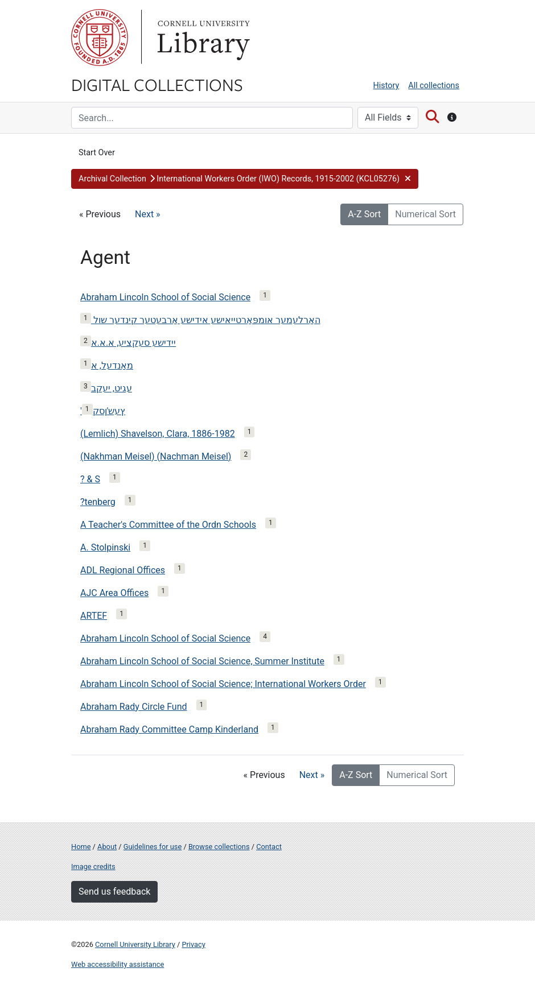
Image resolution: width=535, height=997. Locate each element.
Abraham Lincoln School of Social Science (165, 297)
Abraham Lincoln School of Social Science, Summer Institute (202, 661)
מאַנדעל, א (112, 365)
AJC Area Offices (114, 593)
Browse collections (219, 846)
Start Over (97, 153)
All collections (433, 85)
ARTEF (93, 615)
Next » (147, 214)
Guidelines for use (153, 846)
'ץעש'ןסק (102, 411)
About (107, 846)
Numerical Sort (425, 214)
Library (202, 37)
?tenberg (98, 502)
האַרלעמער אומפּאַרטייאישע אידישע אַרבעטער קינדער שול (205, 320)
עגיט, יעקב (111, 388)
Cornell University (99, 37)
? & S (90, 479)
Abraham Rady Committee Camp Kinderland (169, 729)
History (386, 85)
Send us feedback (114, 891)
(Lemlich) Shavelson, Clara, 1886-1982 (157, 433)
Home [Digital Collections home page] (80, 846)
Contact (269, 846)
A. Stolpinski (105, 547)
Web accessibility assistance (117, 964)
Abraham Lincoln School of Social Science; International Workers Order (223, 684)
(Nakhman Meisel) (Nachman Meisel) (155, 456)
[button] (244, 179)
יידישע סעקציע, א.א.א (133, 342)
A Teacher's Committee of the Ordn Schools (168, 524)
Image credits (93, 866)
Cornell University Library (135, 944)
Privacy (193, 944)
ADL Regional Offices (122, 570)
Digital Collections (157, 84)
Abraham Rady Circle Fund (133, 706)
